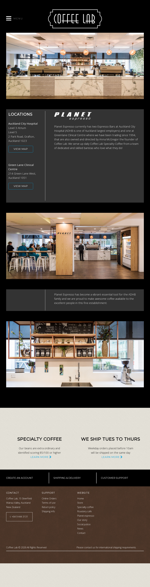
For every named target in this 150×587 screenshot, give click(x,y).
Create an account (19, 477)
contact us (89, 547)
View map (21, 149)
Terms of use (49, 502)
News (80, 528)
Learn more (39, 457)
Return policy (48, 507)
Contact (81, 533)
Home (80, 498)
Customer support (114, 477)
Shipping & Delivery (67, 477)
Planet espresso (85, 515)
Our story (82, 520)
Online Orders (49, 498)
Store (80, 502)
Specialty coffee (85, 507)
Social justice (84, 524)
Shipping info (48, 511)
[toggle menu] (14, 19)
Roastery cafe (84, 511)
